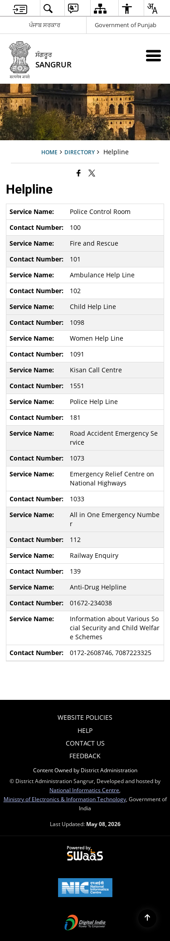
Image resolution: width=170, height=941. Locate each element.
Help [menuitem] (85, 730)
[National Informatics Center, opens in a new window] (85, 888)
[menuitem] (20, 8)
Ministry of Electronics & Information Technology (65, 799)
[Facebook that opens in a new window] (78, 172)
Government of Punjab (125, 25)
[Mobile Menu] (153, 55)
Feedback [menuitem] (85, 755)
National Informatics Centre (84, 790)
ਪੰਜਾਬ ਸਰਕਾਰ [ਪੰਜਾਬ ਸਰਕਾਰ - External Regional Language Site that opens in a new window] (44, 25)
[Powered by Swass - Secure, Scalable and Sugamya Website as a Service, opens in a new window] (85, 853)
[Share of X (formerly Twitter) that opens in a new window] (91, 172)
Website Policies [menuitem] (85, 717)
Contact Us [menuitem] (85, 743)
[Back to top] (147, 918)
